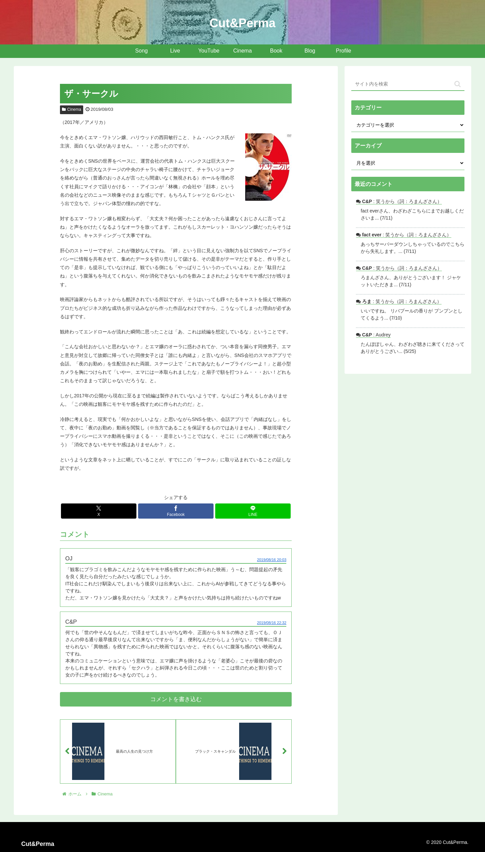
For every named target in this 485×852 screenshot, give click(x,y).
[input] (407, 84)
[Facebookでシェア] (176, 511)
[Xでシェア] (98, 511)
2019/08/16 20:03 (271, 560)
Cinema (71, 109)
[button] (457, 84)
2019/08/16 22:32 (271, 623)
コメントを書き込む (176, 699)
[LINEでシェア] (253, 511)
